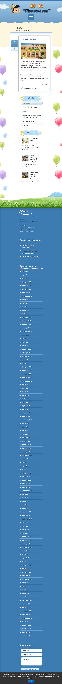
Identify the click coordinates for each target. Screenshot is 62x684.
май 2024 (25, 342)
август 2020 (25, 459)
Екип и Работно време (30, 107)
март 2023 (25, 363)
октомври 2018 (26, 515)
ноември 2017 (26, 540)
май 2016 (25, 590)
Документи (26, 125)
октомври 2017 (26, 544)
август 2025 (25, 299)
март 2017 (25, 561)
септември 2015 (27, 618)
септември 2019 (27, 490)
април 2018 (25, 529)
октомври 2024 (26, 328)
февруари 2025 (27, 317)
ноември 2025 (26, 289)
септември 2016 (27, 579)
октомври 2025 (26, 292)
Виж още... (45, 84)
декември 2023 (26, 349)
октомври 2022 (26, 377)
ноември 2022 (26, 374)
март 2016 (25, 597)
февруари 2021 (27, 437)
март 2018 (25, 533)
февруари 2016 (27, 600)
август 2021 (25, 423)
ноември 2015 (26, 611)
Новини (34, 88)
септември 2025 (27, 296)
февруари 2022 (27, 402)
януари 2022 (26, 406)
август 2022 (25, 384)
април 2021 (25, 430)
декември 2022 (26, 370)
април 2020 (25, 466)
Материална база (28, 121)
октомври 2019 (26, 487)
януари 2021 (26, 441)
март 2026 (25, 278)
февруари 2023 (27, 367)
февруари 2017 (27, 565)
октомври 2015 (26, 614)
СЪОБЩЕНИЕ (28, 39)
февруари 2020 (27, 473)
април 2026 (25, 275)
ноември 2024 (26, 324)
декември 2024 (26, 321)
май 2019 (25, 498)
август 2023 (25, 360)
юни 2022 (25, 388)
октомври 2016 (26, 575)
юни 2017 (25, 551)
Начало (18, 30)
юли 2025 (25, 303)
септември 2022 (27, 381)
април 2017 (25, 558)
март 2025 (25, 314)
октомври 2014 (26, 632)
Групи (24, 111)
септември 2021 (27, 420)
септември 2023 (27, 356)
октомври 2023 (26, 353)
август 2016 (25, 582)
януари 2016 (26, 604)
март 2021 (25, 434)
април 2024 (25, 345)
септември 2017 (27, 547)
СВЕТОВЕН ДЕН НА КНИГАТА (34, 174)
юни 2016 (25, 586)
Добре (31, 681)
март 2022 (25, 398)
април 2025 (25, 310)
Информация (27, 103)
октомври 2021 (26, 416)
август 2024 (25, 335)
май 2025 (25, 306)
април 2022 (25, 395)
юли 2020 (25, 462)
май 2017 (25, 554)
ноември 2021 (26, 413)
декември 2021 (26, 409)
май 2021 (25, 427)
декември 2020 (26, 445)
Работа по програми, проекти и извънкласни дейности (32, 116)
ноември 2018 (26, 512)
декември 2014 (26, 625)
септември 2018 (27, 519)
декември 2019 (26, 480)
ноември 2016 (26, 572)
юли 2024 (25, 338)
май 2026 (25, 271)
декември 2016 (26, 568)
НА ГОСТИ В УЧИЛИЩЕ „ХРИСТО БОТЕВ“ (34, 159)
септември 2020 (27, 455)
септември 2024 (27, 331)
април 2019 (25, 501)
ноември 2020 (26, 448)
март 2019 (25, 505)
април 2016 (25, 593)
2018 (23, 30)
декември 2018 (26, 508)
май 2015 (25, 621)
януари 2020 (26, 476)
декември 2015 (26, 607)
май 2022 (25, 391)
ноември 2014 (26, 628)
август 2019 (25, 494)
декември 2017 (26, 537)
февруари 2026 (27, 282)
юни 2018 (25, 522)
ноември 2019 (26, 483)
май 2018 (25, 526)
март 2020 (25, 469)
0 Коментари (15, 49)
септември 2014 (27, 636)
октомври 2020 (26, 452)
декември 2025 (26, 285)
